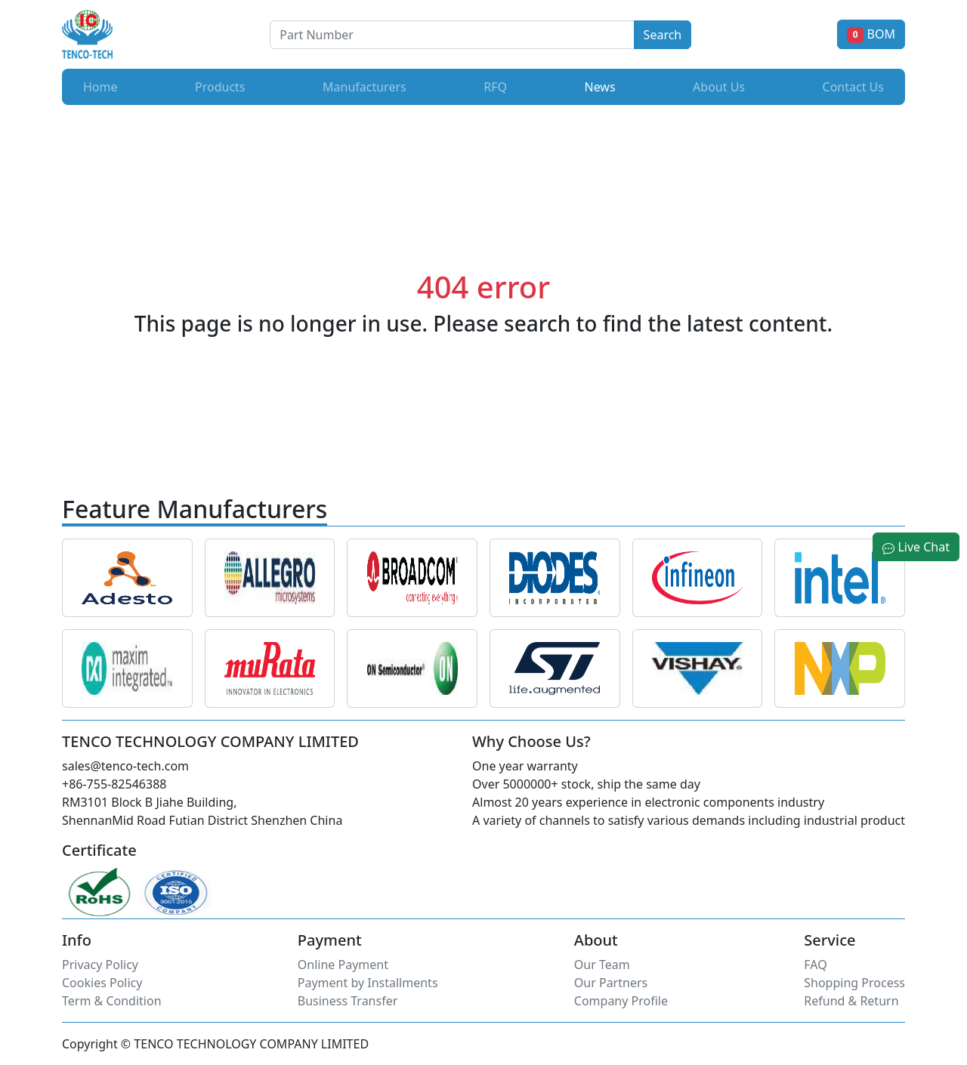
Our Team (602, 964)
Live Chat (916, 547)
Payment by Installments (368, 982)
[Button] (452, 34)
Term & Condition (112, 1000)
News (602, 86)
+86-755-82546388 (114, 784)
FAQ (815, 964)
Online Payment (343, 964)
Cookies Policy (102, 982)
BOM (871, 34)
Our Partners (610, 982)
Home (100, 87)
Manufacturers (364, 87)
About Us (719, 87)
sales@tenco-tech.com (125, 766)
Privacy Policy (100, 964)
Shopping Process (854, 982)
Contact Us (853, 87)
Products (220, 87)
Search (663, 34)
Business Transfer (348, 1000)
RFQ (495, 87)
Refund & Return (851, 1000)
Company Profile (621, 1000)
